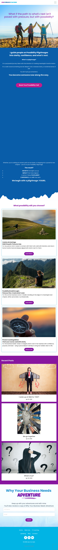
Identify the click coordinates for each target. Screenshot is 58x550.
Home (21, 530)
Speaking (23, 533)
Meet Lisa (27, 530)
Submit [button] (29, 520)
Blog (29, 533)
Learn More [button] (29, 253)
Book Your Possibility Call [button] (29, 85)
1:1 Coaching (35, 530)
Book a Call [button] (29, 349)
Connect (35, 533)
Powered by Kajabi (29, 546)
